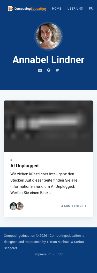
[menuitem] (56, 9)
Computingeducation (19, 236)
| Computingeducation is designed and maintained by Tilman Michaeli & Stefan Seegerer (44, 242)
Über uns (75, 8)
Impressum (42, 254)
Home (56, 8)
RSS (59, 254)
